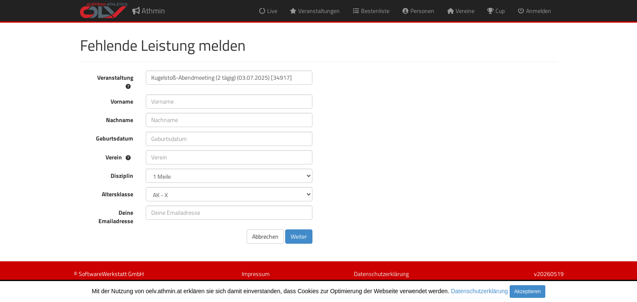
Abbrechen (265, 236)
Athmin (148, 10)
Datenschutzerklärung (479, 291)
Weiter (299, 236)
